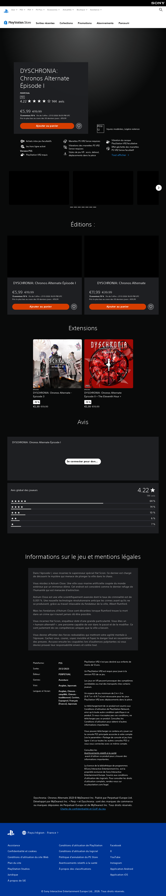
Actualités (67, 9)
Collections (66, 19)
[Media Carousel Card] (39, 185)
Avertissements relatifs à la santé (100, 749)
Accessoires (52, 9)
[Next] (159, 184)
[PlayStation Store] (18, 19)
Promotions (85, 19)
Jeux (13, 9)
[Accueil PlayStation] (6, 9)
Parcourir (124, 19)
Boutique (81, 9)
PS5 (21, 9)
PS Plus (39, 9)
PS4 (29, 9)
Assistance (94, 9)
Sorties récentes (45, 19)
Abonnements (105, 19)
